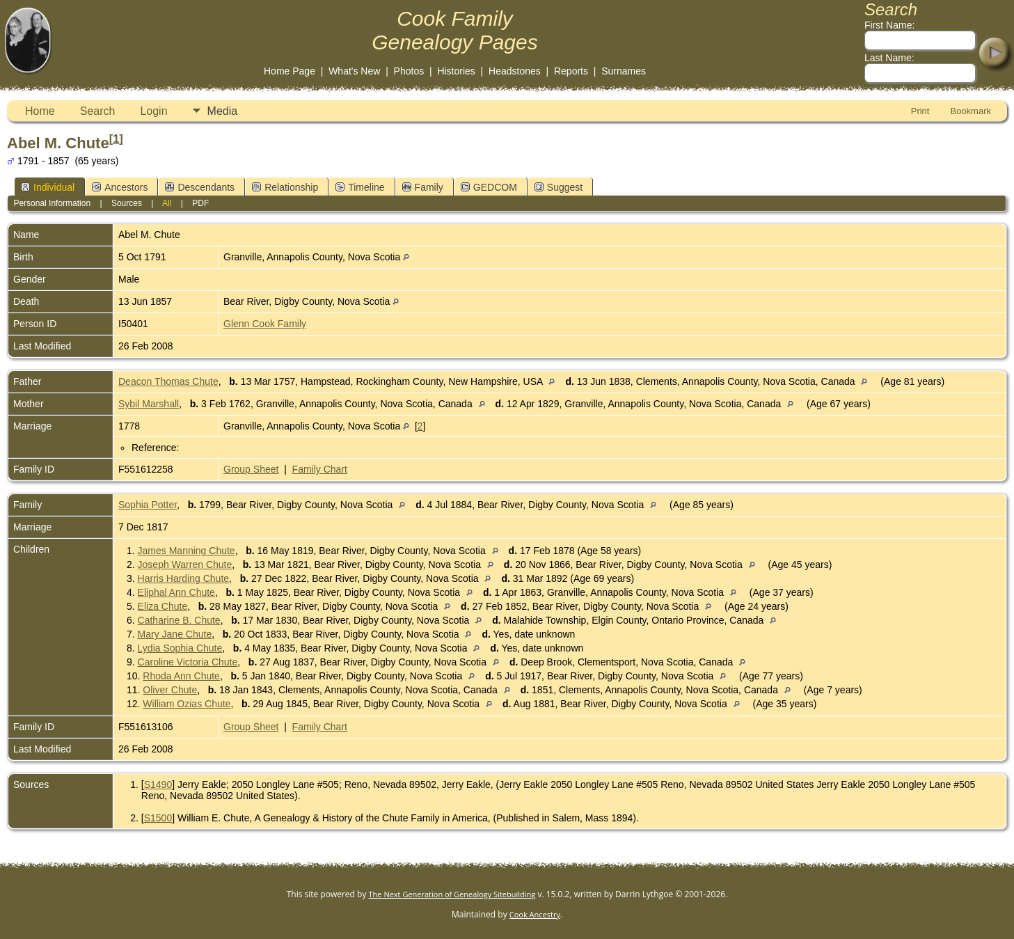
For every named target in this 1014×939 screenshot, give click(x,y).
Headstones (515, 71)
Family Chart (319, 469)
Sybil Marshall (148, 403)
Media (222, 111)
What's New (354, 71)
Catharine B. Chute (179, 620)
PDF (200, 203)
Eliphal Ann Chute (176, 592)
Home (40, 111)
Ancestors (120, 187)
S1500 (158, 817)
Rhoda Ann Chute (181, 675)
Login (153, 111)
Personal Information (51, 203)
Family (422, 187)
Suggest (558, 187)
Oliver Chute (170, 689)
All (166, 203)
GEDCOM (489, 187)
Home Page (289, 71)
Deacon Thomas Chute (168, 381)
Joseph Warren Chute (185, 564)
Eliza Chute (163, 606)
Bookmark (970, 111)
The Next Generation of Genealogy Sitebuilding (452, 894)
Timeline (359, 187)
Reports (571, 71)
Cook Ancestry (534, 914)
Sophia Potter (147, 504)
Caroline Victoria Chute (188, 662)
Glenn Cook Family (264, 323)
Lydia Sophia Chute (180, 648)
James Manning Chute (186, 550)
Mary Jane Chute (175, 634)
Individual (47, 187)
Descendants (200, 187)
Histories (456, 71)
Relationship (285, 187)
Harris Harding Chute (184, 578)
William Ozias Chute (186, 703)
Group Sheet (250, 469)
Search (98, 111)
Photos (409, 71)
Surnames (623, 71)
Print (920, 111)
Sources (126, 203)
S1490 (158, 784)
